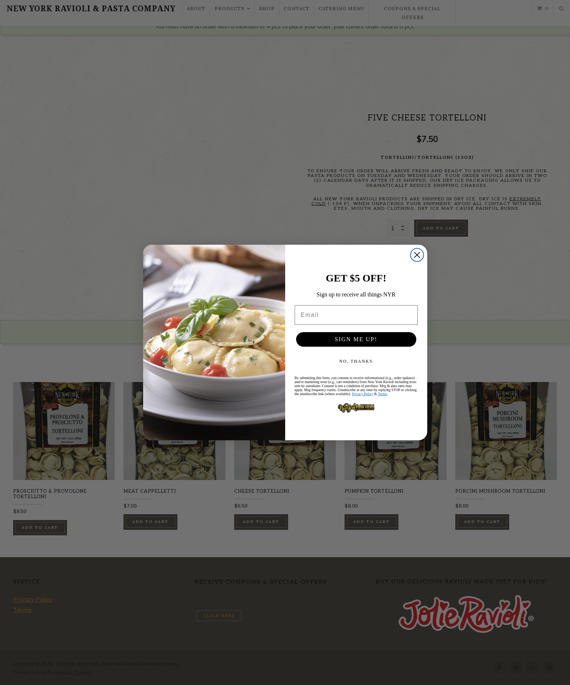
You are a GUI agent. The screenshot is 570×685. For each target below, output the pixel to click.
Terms (382, 394)
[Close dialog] (417, 254)
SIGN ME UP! (356, 339)
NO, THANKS (356, 361)
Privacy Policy (362, 394)
